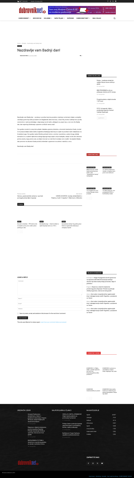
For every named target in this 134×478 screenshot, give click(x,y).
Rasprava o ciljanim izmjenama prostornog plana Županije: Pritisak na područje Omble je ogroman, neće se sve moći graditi (100, 289)
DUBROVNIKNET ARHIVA (125, 476)
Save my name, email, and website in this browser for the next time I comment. (43, 313)
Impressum (92, 476)
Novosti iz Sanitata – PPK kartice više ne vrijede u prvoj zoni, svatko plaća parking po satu (27, 225)
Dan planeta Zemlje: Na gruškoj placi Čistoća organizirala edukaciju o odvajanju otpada (71, 225)
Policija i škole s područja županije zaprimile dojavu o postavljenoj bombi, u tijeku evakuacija (72, 425)
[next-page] (21, 231)
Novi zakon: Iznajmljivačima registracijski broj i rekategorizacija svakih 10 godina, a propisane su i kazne (102, 296)
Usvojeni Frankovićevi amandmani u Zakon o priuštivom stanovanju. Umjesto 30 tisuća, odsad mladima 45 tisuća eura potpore (37, 417)
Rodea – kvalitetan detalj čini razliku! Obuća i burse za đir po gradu (106, 82)
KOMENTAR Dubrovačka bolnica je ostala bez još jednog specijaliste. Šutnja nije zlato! (110, 391)
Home (19, 43)
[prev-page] (18, 231)
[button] (114, 18)
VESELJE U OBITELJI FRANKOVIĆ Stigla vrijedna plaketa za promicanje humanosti (72, 416)
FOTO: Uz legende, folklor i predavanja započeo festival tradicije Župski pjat (105, 110)
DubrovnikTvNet (91, 167)
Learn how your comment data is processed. (54, 322)
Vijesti (19, 221)
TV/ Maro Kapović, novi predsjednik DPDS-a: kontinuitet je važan (109, 192)
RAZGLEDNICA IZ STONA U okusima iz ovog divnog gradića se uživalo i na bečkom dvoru (37, 442)
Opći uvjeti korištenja (112, 476)
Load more (101, 118)
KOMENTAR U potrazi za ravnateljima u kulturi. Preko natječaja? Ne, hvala (110, 369)
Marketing (98, 476)
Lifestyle (24, 43)
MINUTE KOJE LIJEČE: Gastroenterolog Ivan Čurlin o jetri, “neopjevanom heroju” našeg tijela (92, 173)
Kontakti (104, 476)
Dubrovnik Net (24, 55)
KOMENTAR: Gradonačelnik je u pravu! (93, 389)
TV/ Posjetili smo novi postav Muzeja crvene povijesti (92, 192)
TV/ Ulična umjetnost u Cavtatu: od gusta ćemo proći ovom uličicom (109, 171)
